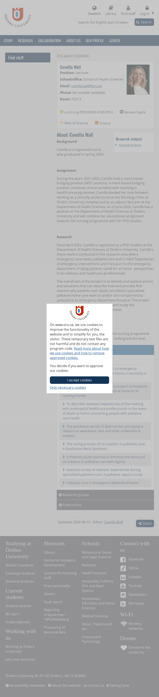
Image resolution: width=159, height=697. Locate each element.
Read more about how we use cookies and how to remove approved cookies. (79, 353)
